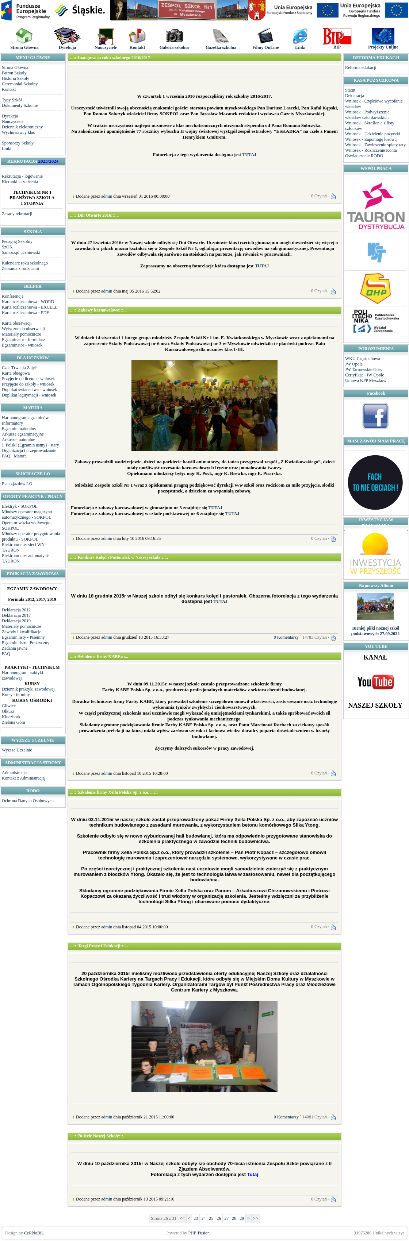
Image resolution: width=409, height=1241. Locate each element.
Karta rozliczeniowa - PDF (25, 312)
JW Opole (354, 364)
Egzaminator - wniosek (22, 345)
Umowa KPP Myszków (365, 380)
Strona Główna (15, 67)
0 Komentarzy (286, 637)
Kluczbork (11, 716)
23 (196, 1218)
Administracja (14, 772)
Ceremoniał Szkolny (20, 83)
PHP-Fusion (199, 1233)
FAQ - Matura (14, 456)
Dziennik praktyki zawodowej (28, 689)
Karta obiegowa (16, 373)
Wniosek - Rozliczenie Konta (371, 150)
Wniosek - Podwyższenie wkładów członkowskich (367, 114)
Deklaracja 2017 (16, 615)
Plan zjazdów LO (17, 483)
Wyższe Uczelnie (17, 750)
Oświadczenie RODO (364, 155)
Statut (350, 90)
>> (255, 1218)
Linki (6, 148)
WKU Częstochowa (362, 358)
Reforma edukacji (360, 67)
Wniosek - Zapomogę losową (371, 139)
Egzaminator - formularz (23, 339)
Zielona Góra (13, 722)
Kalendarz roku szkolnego (25, 263)
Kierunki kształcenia (20, 181)
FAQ (6, 653)
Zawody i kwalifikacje (21, 631)
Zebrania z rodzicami (20, 268)
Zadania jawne (14, 648)
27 (226, 1218)
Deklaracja (354, 95)
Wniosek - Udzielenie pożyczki (372, 133)
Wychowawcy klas (18, 132)
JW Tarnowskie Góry (363, 369)
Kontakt (9, 89)
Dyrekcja (10, 116)
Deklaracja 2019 (16, 620)
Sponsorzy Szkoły (18, 143)
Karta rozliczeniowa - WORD (28, 301)
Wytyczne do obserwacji (23, 328)
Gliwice (9, 705)
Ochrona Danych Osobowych (28, 800)
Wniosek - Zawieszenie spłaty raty (375, 144)
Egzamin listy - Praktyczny (25, 642)
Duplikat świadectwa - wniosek (29, 389)
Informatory (12, 423)
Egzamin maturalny (19, 428)
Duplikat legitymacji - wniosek (29, 395)
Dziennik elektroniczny (22, 126)
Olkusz (8, 711)
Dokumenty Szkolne (20, 105)
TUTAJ (249, 154)
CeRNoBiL (34, 1233)
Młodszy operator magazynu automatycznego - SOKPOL (27, 514)
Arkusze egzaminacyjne (23, 434)
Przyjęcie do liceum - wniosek (28, 378)
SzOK (7, 247)
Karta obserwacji (17, 323)
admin (106, 196)
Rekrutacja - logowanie (22, 176)
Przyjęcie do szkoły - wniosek (28, 384)
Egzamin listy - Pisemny (23, 637)
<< (182, 1218)
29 (242, 1218)
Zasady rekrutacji (17, 213)
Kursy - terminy (16, 694)
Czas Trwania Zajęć (19, 367)
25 (211, 1218)
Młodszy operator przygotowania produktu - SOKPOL (31, 536)
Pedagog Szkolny (17, 241)
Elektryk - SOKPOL (20, 506)
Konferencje (12, 296)
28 (234, 1218)
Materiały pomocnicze (21, 334)
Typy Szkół (12, 100)
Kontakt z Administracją (23, 778)
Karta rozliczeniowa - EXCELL (30, 307)
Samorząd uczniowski (21, 252)
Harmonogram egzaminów (25, 417)
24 (203, 1218)
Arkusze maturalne (18, 439)
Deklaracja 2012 (16, 609)
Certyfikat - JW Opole (364, 375)
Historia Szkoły (15, 78)
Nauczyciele (12, 121)
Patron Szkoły (14, 73)
